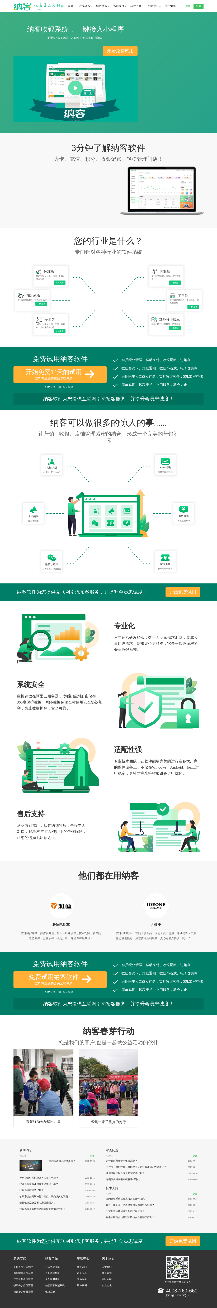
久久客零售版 (52, 1273)
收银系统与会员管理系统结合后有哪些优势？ (130, 1217)
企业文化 (107, 1285)
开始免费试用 (120, 50)
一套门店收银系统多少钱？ (61, 1161)
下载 (188, 6)
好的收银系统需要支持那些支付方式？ (126, 1198)
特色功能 (101, 5)
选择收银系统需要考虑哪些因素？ (38, 1202)
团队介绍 (107, 1279)
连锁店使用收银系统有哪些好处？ (124, 1179)
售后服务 (82, 1279)
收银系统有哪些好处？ (32, 1190)
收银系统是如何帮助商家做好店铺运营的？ (42, 1209)
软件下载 (135, 5)
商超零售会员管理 (23, 1273)
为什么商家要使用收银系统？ (121, 1160)
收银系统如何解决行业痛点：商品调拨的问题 (44, 1196)
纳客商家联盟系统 (55, 1285)
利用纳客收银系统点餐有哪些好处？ (125, 1173)
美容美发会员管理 (23, 1267)
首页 (70, 5)
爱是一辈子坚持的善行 (108, 1122)
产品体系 (84, 5)
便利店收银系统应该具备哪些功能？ (39, 1178)
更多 (92, 1156)
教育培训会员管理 (23, 1291)
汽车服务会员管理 (23, 1279)
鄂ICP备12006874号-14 (178, 1295)
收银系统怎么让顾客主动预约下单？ (39, 1184)
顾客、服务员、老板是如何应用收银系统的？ (130, 1205)
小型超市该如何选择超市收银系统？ (125, 1211)
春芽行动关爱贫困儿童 (43, 1121)
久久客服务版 (52, 1279)
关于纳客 (170, 5)
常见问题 (82, 1273)
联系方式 (107, 1273)
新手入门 (82, 1267)
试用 (198, 6)
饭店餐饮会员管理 (23, 1285)
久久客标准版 (52, 1267)
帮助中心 (153, 5)
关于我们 (107, 1267)
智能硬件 (118, 5)
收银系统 (50, 1291)
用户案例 (82, 1285)
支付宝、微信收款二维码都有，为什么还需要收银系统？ (136, 1167)
